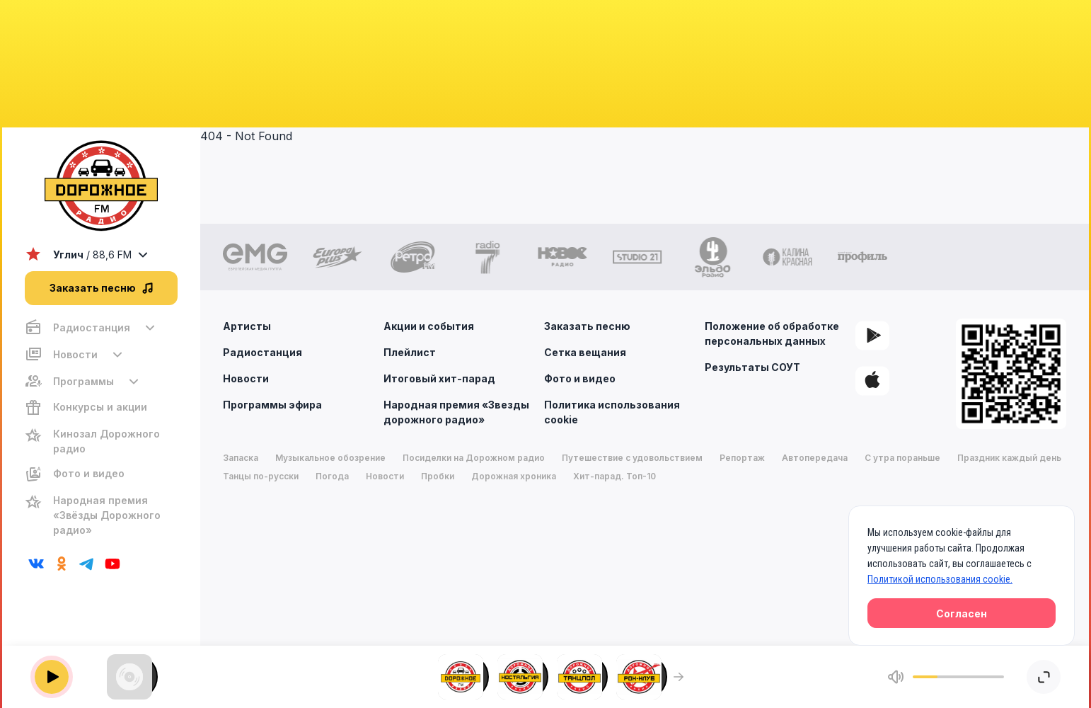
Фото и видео (580, 378)
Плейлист (409, 352)
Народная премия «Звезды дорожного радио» (456, 412)
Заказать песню (587, 326)
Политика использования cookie (612, 412)
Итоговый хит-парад (439, 378)
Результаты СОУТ (752, 367)
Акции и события (428, 326)
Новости (246, 378)
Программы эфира (272, 405)
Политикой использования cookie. (939, 579)
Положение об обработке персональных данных (772, 333)
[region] (101, 429)
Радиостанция (262, 352)
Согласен (961, 613)
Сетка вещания (585, 352)
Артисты (247, 326)
